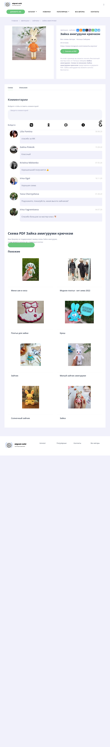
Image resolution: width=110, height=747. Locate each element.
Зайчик (14, 375)
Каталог (31, 12)
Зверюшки (64, 30)
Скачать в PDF (69, 51)
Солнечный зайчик (20, 418)
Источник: (64, 43)
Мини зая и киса (19, 290)
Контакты (95, 12)
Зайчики (72, 30)
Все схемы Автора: (67, 39)
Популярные (62, 12)
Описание (23, 88)
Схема (10, 88)
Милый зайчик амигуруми (73, 375)
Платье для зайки (19, 333)
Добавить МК (15, 12)
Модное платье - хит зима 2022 (75, 290)
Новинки (47, 12)
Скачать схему (21, 245)
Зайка (63, 418)
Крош (62, 333)
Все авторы (80, 12)
